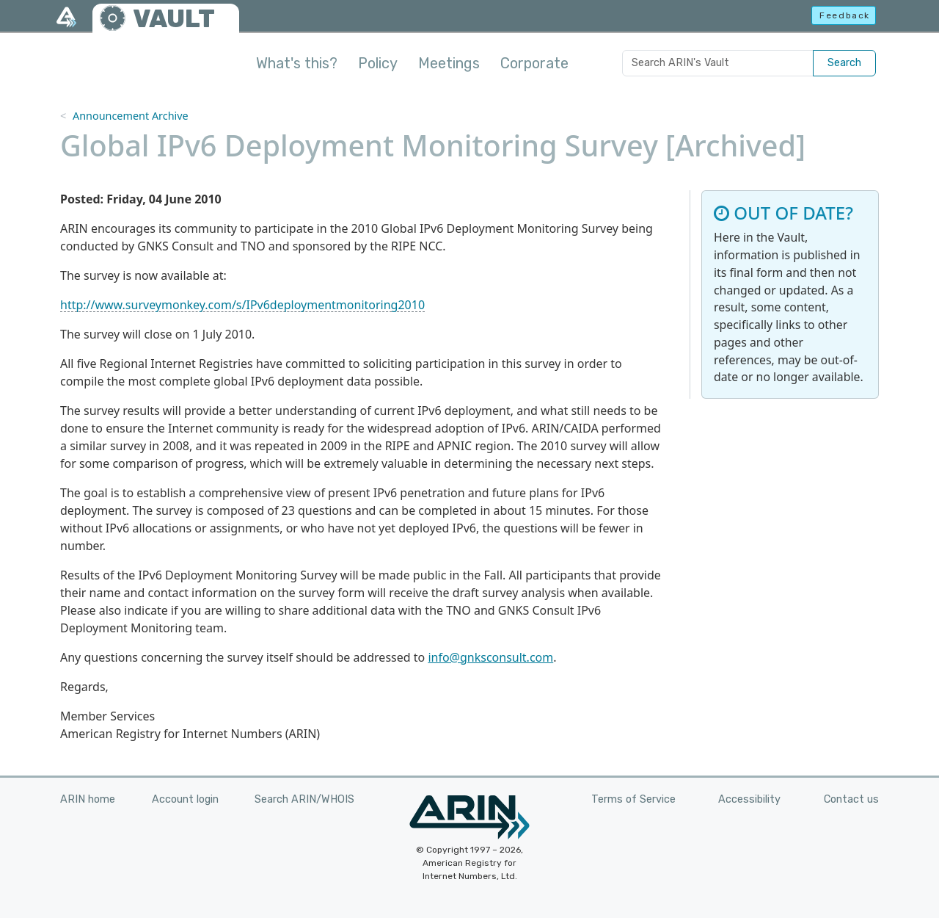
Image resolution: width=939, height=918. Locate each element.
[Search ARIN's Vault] (718, 63)
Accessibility (749, 799)
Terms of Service (633, 799)
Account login (185, 799)
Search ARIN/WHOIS (304, 799)
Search (844, 63)
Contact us (851, 799)
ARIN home (87, 799)
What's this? (296, 63)
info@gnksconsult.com (490, 657)
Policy (378, 63)
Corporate (534, 63)
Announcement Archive (131, 116)
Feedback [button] (844, 15)
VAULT (174, 19)
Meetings (449, 63)
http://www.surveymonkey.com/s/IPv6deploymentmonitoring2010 (242, 305)
